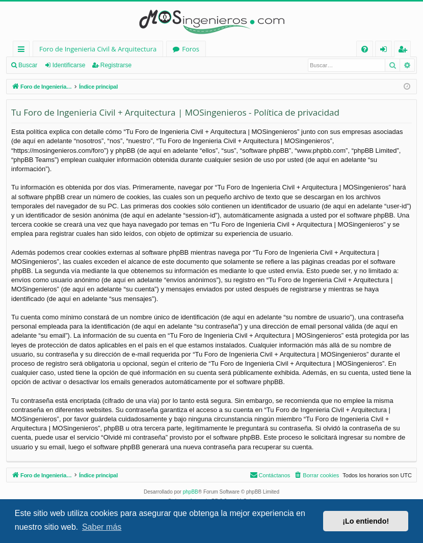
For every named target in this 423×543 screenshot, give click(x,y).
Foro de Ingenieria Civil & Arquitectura (97, 48)
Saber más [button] (101, 527)
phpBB (190, 492)
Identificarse (69, 65)
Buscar (27, 65)
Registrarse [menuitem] (404, 50)
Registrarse (115, 65)
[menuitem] (365, 49)
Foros (190, 48)
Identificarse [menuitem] (386, 50)
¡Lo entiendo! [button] (365, 521)
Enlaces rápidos (23, 50)
